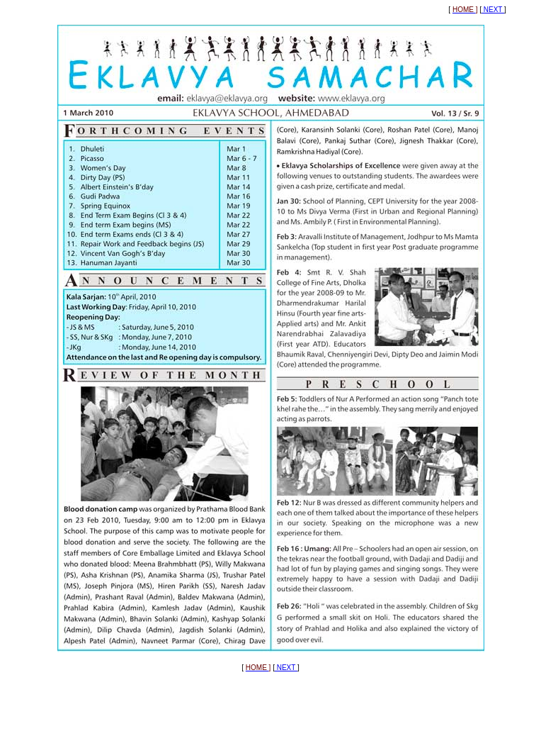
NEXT (493, 9)
